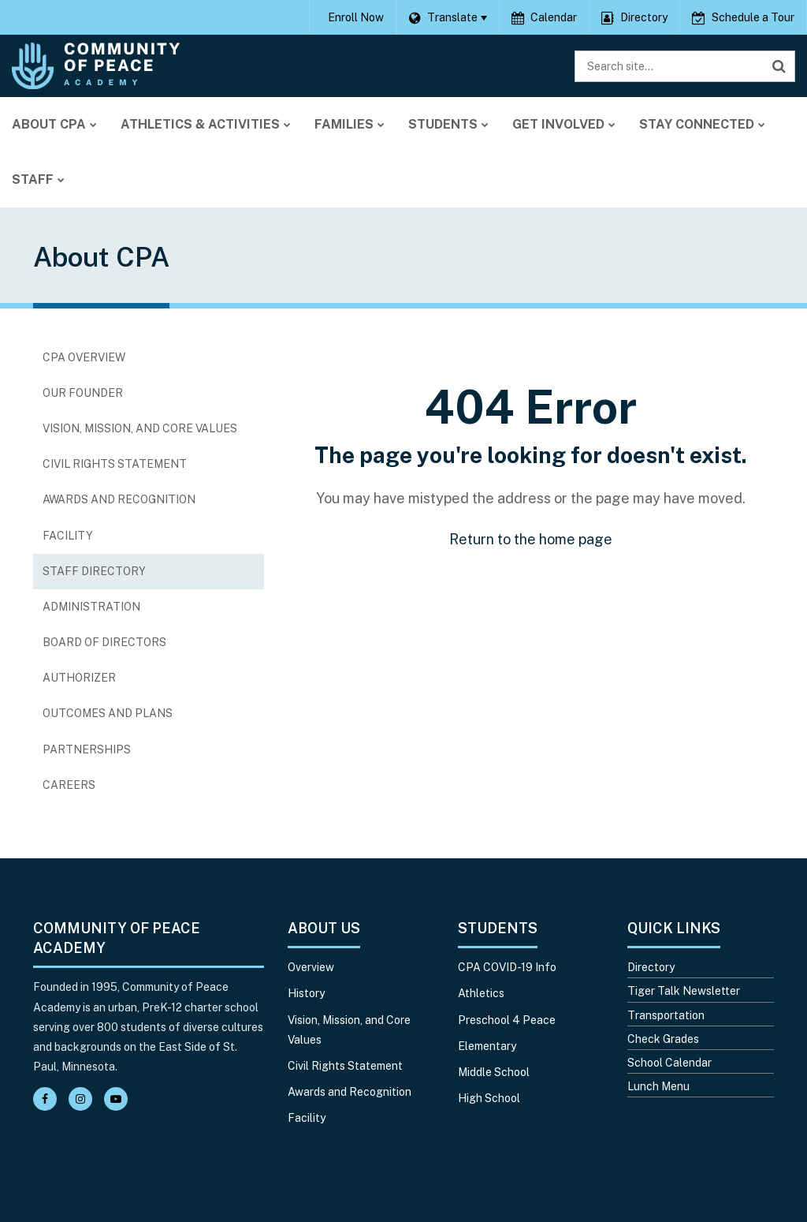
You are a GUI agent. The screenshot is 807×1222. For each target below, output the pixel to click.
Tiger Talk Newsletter (683, 991)
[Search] (779, 66)
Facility (68, 535)
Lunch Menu (658, 1086)
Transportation (666, 1015)
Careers (94, 789)
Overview (311, 967)
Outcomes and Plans (108, 713)
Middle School (494, 1072)
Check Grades (663, 1039)
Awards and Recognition (119, 499)
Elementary (487, 1046)
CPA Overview (84, 357)
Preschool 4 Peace (507, 1020)
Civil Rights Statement (115, 464)
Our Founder (83, 393)
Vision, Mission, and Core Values (140, 428)
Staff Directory (94, 571)
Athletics (481, 993)
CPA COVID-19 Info (507, 967)
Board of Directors (104, 642)
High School (489, 1098)
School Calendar (669, 1062)
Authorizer (79, 677)
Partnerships (87, 749)
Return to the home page (530, 539)
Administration (91, 606)
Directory (651, 967)
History (306, 993)
